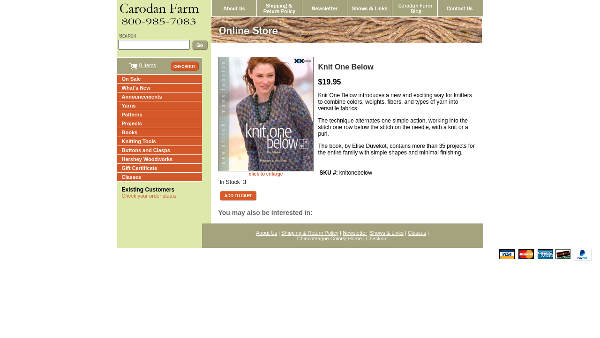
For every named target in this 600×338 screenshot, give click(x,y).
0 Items (147, 65)
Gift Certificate (140, 168)
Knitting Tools (139, 141)
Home (354, 238)
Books (130, 132)
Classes (132, 177)
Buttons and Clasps (146, 150)
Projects (132, 123)
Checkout (377, 238)
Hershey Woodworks (147, 159)
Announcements (142, 97)
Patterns (132, 114)
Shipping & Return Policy (309, 233)
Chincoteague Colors (321, 238)
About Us (266, 233)
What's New (136, 88)
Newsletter (355, 233)
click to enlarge (266, 174)
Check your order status (149, 196)
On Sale (131, 79)
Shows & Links (387, 233)
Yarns (129, 105)
